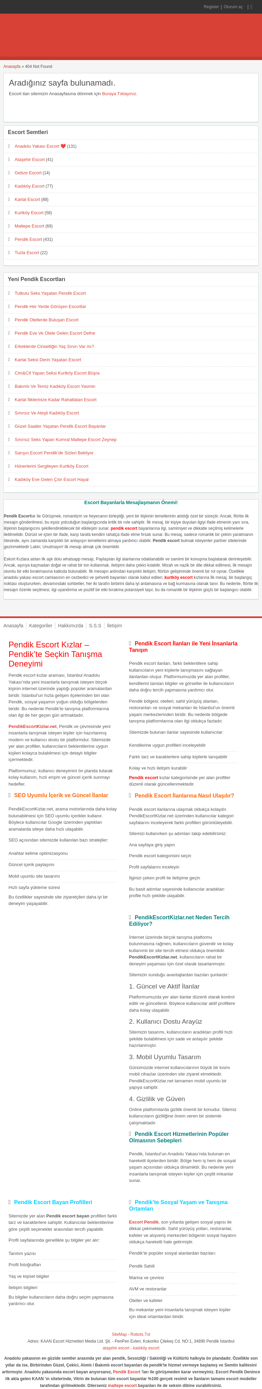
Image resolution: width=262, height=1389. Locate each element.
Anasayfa (11, 66)
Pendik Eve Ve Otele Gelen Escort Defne (55, 333)
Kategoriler (40, 625)
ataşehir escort (116, 1348)
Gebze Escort (28, 172)
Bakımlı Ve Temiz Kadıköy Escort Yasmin (55, 386)
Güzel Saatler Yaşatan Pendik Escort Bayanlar (60, 426)
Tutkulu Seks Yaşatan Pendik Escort (50, 293)
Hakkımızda (70, 625)
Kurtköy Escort (29, 212)
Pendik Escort (28, 239)
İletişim (114, 625)
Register (211, 6)
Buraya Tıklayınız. (119, 93)
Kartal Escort (27, 199)
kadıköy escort (146, 1348)
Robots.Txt (140, 1334)
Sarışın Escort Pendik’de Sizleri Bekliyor (54, 452)
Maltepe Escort (29, 226)
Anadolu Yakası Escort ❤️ (40, 146)
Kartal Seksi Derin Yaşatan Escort (48, 359)
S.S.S (95, 625)
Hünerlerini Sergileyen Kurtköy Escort (51, 466)
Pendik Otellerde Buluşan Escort (46, 319)
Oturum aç (234, 6)
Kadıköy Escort (29, 186)
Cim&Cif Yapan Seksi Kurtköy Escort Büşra (57, 373)
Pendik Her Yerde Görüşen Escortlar (50, 306)
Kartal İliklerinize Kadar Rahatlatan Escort (56, 399)
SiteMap (119, 1334)
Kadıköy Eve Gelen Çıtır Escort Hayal (52, 479)
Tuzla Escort (27, 252)
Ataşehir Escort (30, 159)
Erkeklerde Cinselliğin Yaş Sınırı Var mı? (54, 346)
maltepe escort (122, 1385)
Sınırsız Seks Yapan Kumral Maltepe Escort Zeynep (66, 439)
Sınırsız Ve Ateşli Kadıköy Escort (47, 412)
